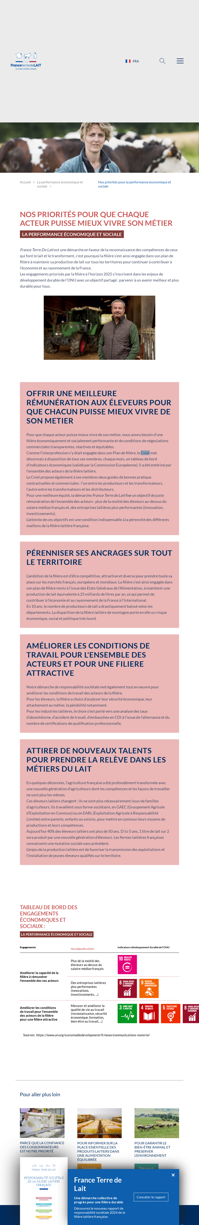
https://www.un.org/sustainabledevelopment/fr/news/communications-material (92, 1035)
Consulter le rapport (151, 1197)
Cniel (145, 452)
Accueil (25, 182)
